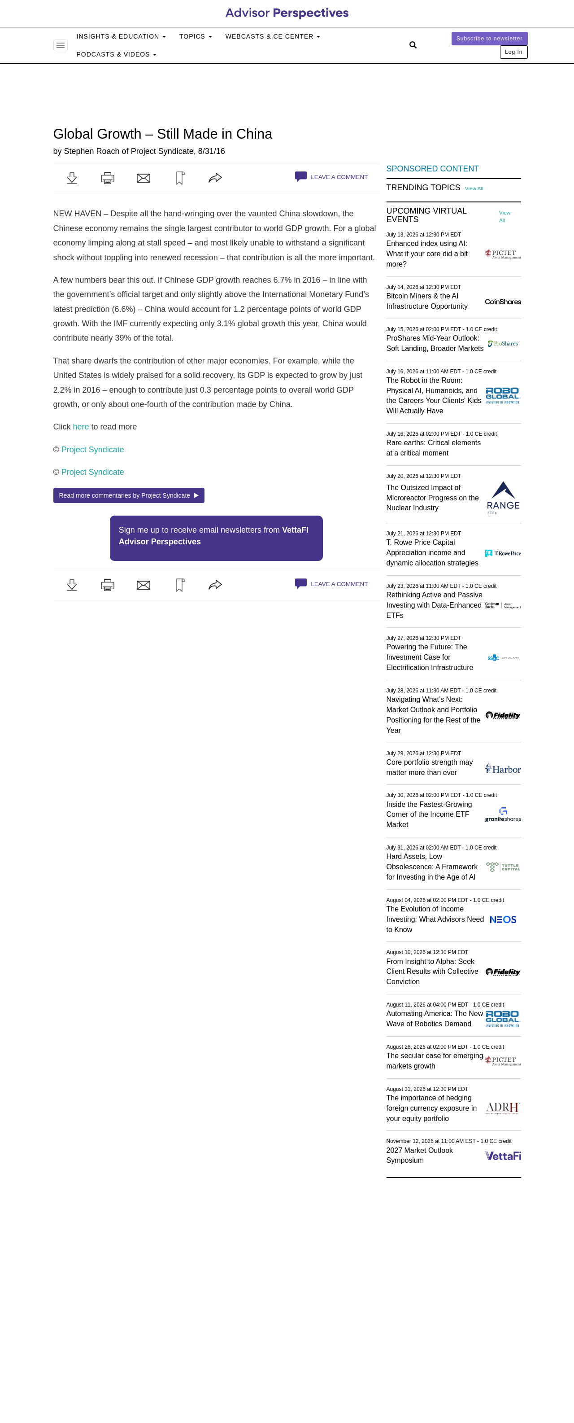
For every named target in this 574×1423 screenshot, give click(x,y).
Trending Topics (424, 188)
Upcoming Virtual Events (427, 215)
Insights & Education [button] (121, 36)
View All (474, 188)
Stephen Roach (92, 151)
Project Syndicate (162, 151)
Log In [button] (513, 52)
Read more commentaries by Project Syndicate (129, 495)
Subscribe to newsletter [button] (490, 38)
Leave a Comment (331, 177)
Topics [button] (195, 36)
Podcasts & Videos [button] (117, 54)
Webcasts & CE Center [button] (273, 36)
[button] (72, 178)
